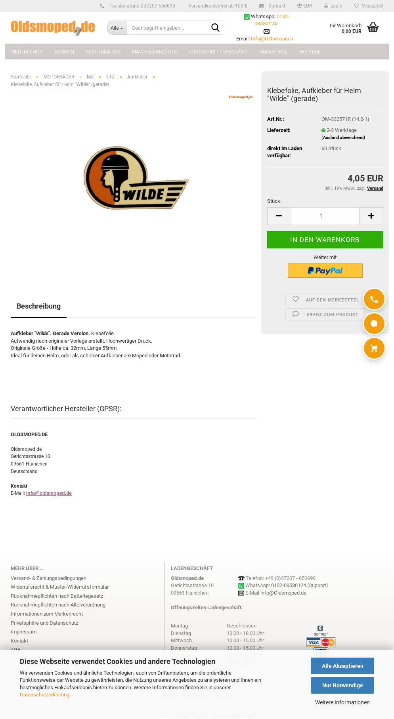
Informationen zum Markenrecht (47, 614)
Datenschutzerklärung (44, 695)
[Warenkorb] (374, 348)
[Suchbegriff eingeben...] (117, 28)
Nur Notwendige (342, 685)
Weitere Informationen (342, 702)
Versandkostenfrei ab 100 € (217, 6)
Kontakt (275, 6)
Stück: (274, 201)
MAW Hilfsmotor (154, 52)
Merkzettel (368, 6)
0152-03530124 (288, 585)
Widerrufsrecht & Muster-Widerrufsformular (60, 587)
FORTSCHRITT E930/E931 (218, 52)
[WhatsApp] (374, 323)
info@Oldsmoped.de (283, 593)
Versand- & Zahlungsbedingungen (48, 578)
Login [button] (333, 6)
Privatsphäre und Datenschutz (44, 623)
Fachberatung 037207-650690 (141, 6)
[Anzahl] (325, 216)
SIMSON (64, 52)
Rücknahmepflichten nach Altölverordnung (58, 605)
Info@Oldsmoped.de (274, 39)
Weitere (310, 52)
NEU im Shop (27, 52)
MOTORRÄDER (103, 52)
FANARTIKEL (273, 52)
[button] (304, 6)
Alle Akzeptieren (342, 666)
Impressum (23, 632)
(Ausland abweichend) (343, 137)
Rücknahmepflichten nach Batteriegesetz (57, 596)
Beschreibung (39, 306)
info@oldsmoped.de (49, 493)
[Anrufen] (374, 299)
